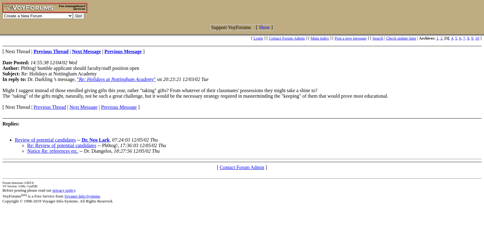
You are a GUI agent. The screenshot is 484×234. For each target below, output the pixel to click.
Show (264, 27)
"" (116, 79)
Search (377, 38)
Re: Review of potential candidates (61, 145)
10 (477, 38)
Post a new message (351, 38)
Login (258, 38)
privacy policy (63, 190)
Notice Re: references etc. (52, 151)
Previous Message (119, 107)
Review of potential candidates (45, 140)
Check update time (401, 38)
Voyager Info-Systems (82, 196)
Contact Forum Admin (287, 38)
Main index (320, 38)
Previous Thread (50, 107)
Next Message (83, 107)
